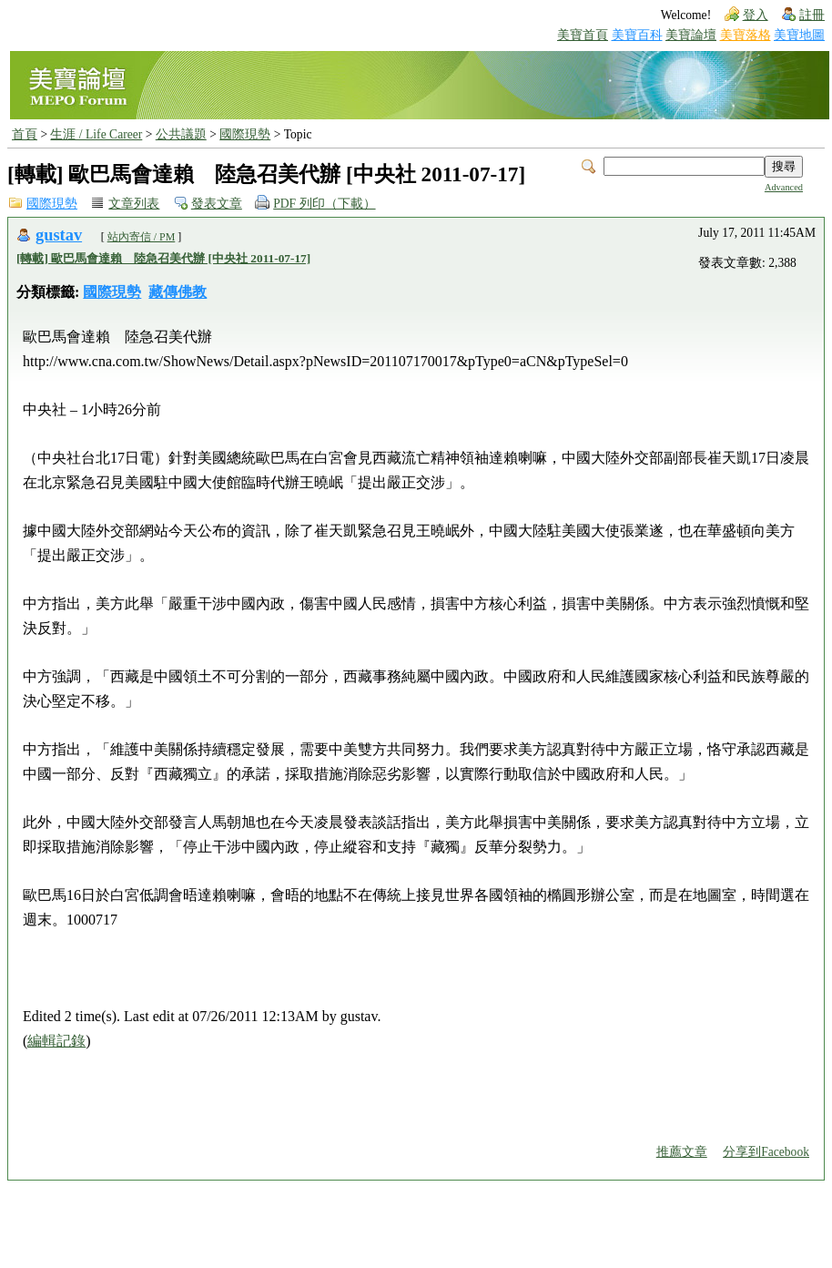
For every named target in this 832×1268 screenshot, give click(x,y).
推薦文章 (681, 1152)
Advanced (784, 187)
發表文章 (216, 203)
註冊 (812, 15)
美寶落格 (745, 35)
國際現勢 (244, 134)
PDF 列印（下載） (324, 203)
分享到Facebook (766, 1152)
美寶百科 (637, 35)
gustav (59, 235)
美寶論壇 (690, 35)
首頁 (24, 134)
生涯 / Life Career (96, 134)
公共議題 (181, 134)
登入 (755, 15)
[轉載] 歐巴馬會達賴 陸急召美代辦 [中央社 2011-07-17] (163, 258)
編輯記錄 (56, 1040)
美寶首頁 (582, 35)
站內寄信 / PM (141, 236)
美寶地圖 (799, 35)
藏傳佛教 (177, 292)
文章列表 (133, 203)
